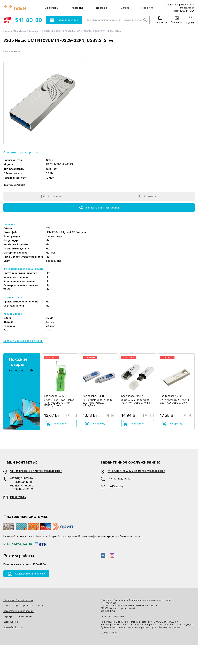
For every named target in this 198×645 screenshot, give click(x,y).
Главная (7, 31)
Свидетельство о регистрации (18, 611)
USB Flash (48, 31)
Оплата (125, 7)
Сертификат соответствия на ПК (19, 616)
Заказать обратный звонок (99, 207)
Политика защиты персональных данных (23, 605)
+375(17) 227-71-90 (21, 478)
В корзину (56, 423)
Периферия (20, 31)
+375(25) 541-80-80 (21, 485)
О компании (51, 7)
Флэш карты (34, 31)
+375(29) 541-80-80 (21, 482)
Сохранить (160, 19)
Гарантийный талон (12, 627)
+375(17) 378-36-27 (119, 479)
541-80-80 (22, 20)
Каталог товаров (64, 20)
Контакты (77, 7)
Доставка (102, 7)
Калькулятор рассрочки (26, 573)
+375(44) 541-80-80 (22, 489)
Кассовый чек (10, 622)
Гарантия (147, 7)
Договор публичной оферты (18, 600)
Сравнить (176, 20)
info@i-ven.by (18, 496)
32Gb (58, 31)
